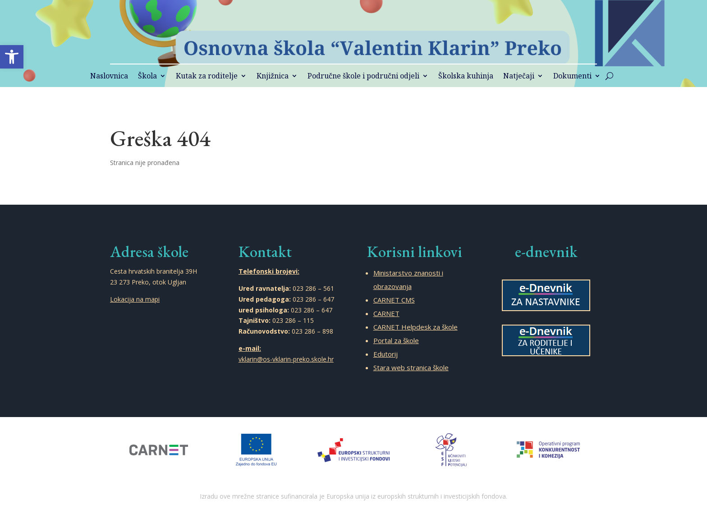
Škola (147, 77)
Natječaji (518, 77)
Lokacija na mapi (135, 299)
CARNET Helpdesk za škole (415, 326)
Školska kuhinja (465, 77)
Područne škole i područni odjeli (363, 77)
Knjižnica (273, 77)
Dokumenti (572, 77)
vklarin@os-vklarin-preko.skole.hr (286, 359)
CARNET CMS (394, 299)
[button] (11, 57)
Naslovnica (109, 77)
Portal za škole (396, 340)
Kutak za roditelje (207, 77)
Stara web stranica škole (411, 367)
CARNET (386, 313)
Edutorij (385, 353)
